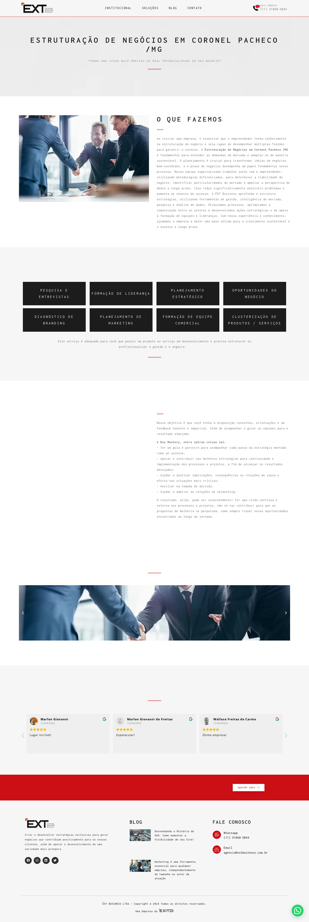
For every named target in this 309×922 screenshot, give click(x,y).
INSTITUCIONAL (118, 8)
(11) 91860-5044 (273, 9)
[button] (23, 613)
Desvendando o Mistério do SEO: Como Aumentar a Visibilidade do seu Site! (174, 835)
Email (228, 847)
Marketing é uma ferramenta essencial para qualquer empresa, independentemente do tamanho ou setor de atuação (175, 870)
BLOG (173, 8)
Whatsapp (231, 833)
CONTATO (194, 8)
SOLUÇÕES (150, 8)
